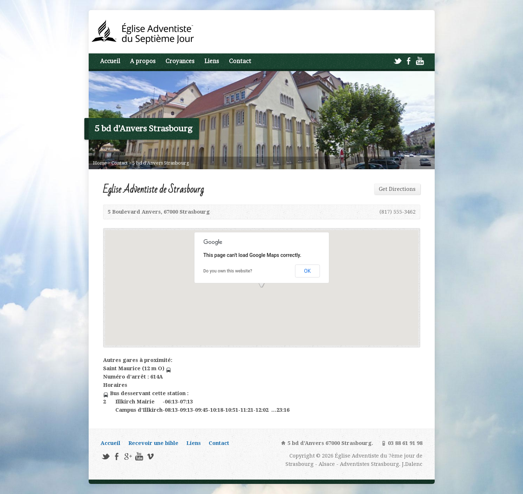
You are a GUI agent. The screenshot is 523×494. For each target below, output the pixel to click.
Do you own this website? (227, 271)
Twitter (397, 61)
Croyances (179, 61)
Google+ (128, 456)
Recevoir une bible (153, 443)
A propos (142, 61)
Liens (211, 61)
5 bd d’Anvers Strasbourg (160, 163)
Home (100, 163)
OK (307, 271)
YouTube (420, 61)
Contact (240, 61)
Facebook (408, 61)
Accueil (110, 61)
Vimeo (150, 456)
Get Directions (397, 189)
